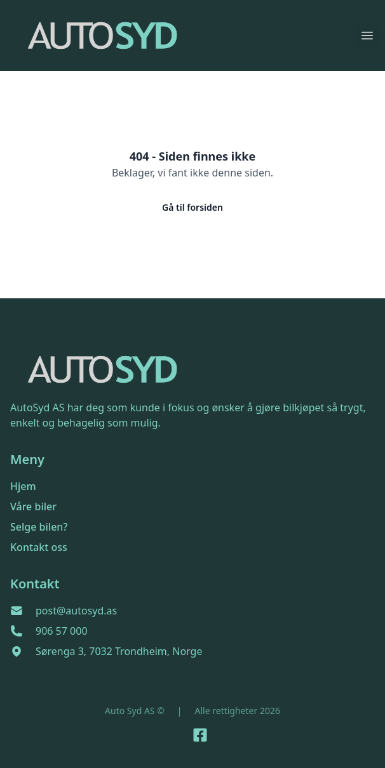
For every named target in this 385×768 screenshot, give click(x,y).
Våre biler (33, 506)
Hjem (23, 486)
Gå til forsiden (192, 207)
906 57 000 (62, 631)
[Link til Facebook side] (200, 735)
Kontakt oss (38, 547)
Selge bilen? (39, 527)
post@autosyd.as (76, 611)
